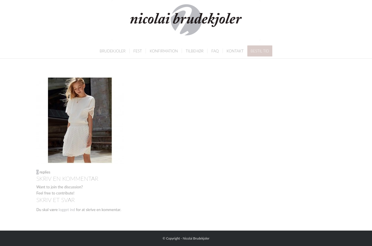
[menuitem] (112, 51)
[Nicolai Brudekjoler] (186, 22)
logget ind (67, 209)
